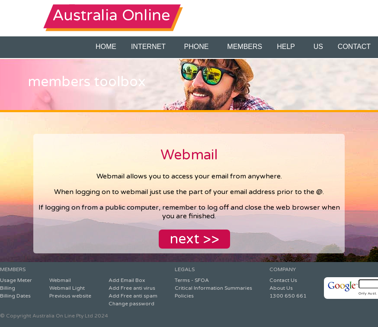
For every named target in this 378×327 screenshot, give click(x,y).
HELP (287, 46)
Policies (184, 296)
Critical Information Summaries (213, 288)
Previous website (70, 296)
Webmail (60, 280)
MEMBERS (244, 46)
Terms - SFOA (192, 280)
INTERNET (150, 46)
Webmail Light (67, 288)
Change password (131, 304)
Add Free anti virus (132, 288)
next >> (194, 239)
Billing (7, 288)
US (318, 46)
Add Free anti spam (133, 296)
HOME (106, 46)
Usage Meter (16, 280)
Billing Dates (15, 296)
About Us (281, 288)
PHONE (198, 46)
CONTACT (354, 46)
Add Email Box (127, 280)
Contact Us (283, 280)
